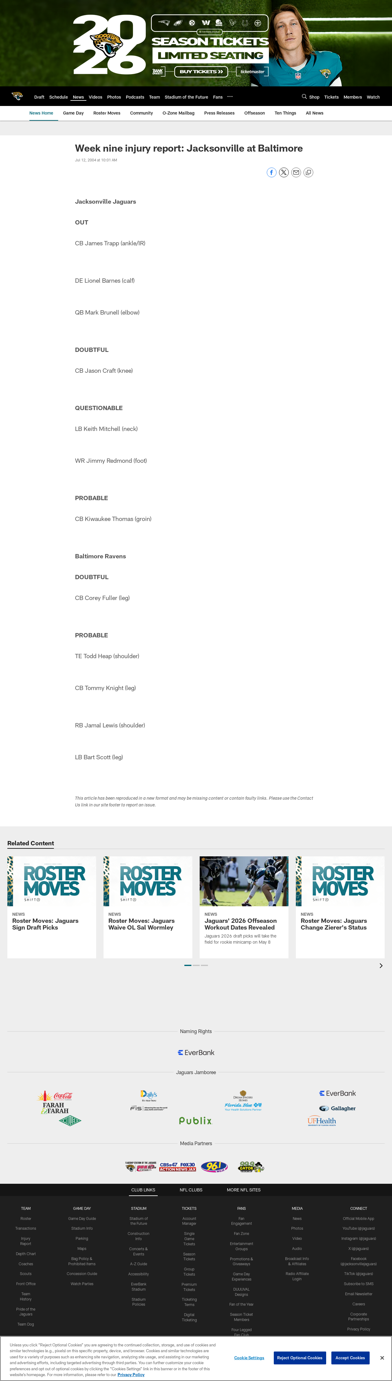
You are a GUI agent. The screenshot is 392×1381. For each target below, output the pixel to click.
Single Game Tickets (189, 1238)
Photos (297, 1228)
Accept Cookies (350, 1357)
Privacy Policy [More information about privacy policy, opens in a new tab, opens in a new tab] (131, 1374)
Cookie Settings (249, 1357)
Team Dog (25, 1324)
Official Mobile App (358, 1218)
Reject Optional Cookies (300, 1357)
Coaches (26, 1264)
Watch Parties (82, 1283)
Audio (297, 1248)
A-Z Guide (138, 1264)
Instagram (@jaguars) (358, 1238)
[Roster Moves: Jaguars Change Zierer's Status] (340, 897)
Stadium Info (82, 1228)
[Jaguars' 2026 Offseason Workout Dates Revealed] (244, 904)
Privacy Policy (358, 1329)
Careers (358, 1304)
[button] (188, 965)
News (297, 1218)
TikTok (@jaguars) (358, 1273)
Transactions (25, 1228)
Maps (81, 1248)
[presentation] (382, 966)
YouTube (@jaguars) (359, 1228)
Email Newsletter (358, 1294)
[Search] (304, 96)
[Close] (382, 1358)
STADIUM (138, 1208)
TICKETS (189, 1208)
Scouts (26, 1273)
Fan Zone (241, 1233)
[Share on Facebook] (272, 175)
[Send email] (296, 175)
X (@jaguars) (359, 1248)
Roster (26, 1218)
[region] (196, 1358)
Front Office (26, 1283)
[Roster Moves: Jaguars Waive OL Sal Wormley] (148, 897)
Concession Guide (82, 1273)
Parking (82, 1238)
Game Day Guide (82, 1218)
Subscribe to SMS (359, 1283)
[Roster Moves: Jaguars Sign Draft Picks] (51, 897)
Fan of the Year (241, 1304)
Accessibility (138, 1274)
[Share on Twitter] (284, 175)
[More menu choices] (230, 96)
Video (297, 1238)
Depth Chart (26, 1253)
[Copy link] (308, 173)
